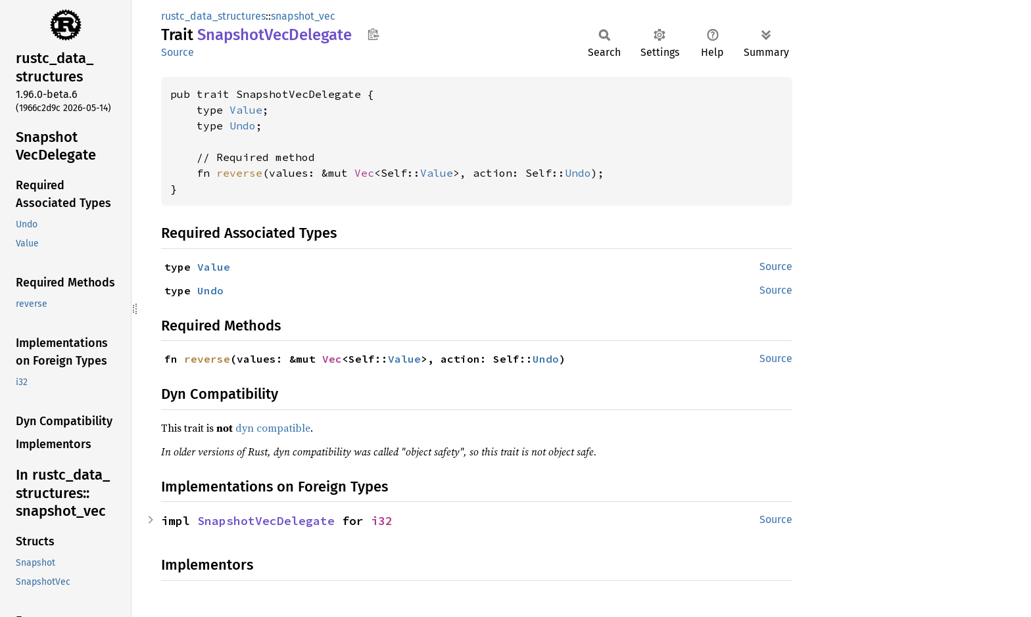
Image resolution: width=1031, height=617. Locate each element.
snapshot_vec (303, 16)
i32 (382, 520)
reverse (239, 172)
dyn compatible (272, 428)
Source (177, 52)
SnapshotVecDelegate (266, 520)
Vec (364, 172)
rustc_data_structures (213, 16)
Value (245, 109)
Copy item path (373, 34)
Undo (242, 125)
